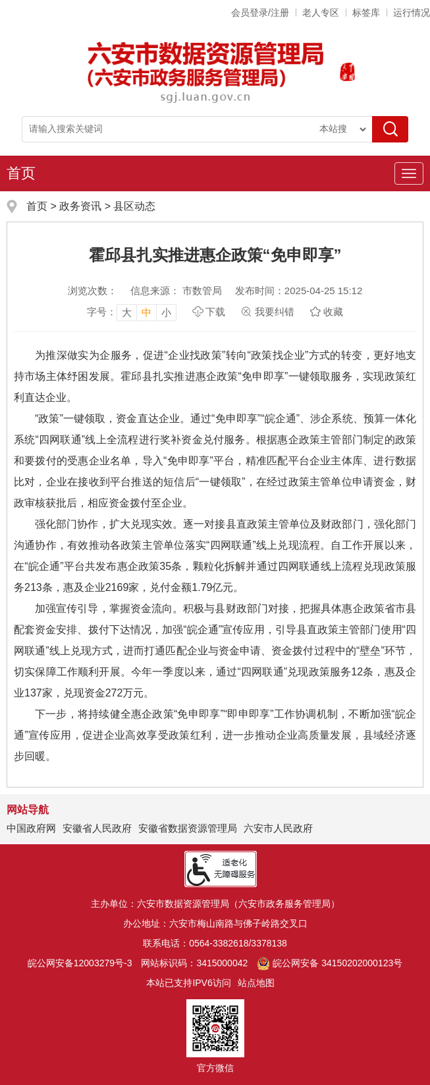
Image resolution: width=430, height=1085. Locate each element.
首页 (21, 173)
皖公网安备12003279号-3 (80, 963)
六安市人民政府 (278, 828)
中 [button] (146, 312)
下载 (215, 311)
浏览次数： (92, 290)
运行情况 (411, 12)
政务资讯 (80, 206)
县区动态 (134, 206)
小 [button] (166, 312)
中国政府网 (31, 828)
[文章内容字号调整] (131, 312)
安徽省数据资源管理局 (187, 828)
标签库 (366, 12)
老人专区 (320, 12)
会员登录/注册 (260, 12)
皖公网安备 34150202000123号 (329, 963)
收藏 (333, 311)
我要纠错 (274, 311)
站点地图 (256, 982)
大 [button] (127, 312)
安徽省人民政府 (97, 828)
